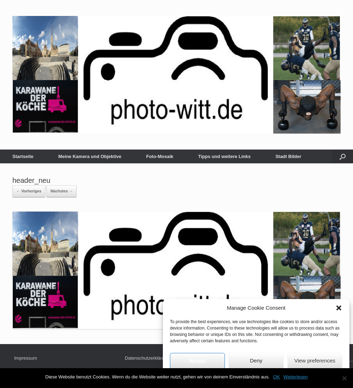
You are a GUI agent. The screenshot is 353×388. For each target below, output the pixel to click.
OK (276, 376)
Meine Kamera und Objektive (89, 156)
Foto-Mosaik (159, 156)
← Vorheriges (29, 191)
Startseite (22, 156)
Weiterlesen (295, 376)
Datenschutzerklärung (147, 358)
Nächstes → (61, 191)
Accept (197, 361)
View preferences (315, 361)
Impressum (25, 358)
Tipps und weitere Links (224, 156)
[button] (338, 307)
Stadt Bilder (288, 156)
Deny (256, 361)
